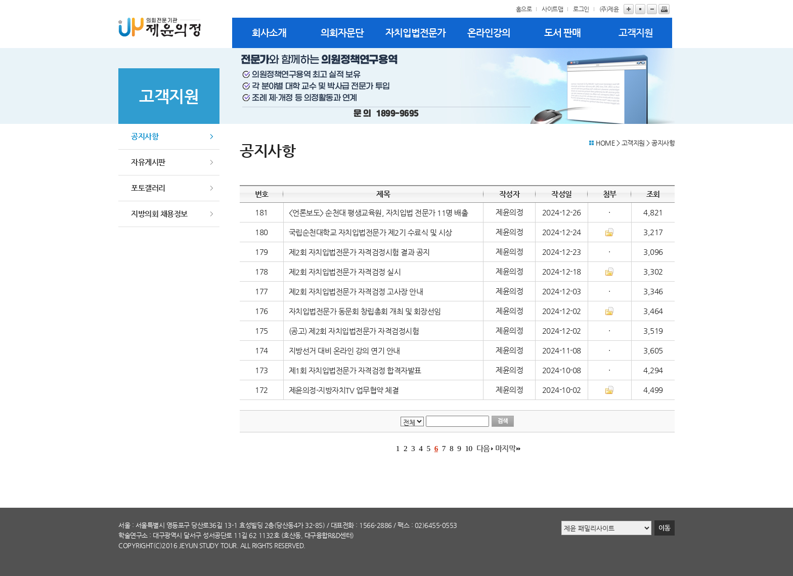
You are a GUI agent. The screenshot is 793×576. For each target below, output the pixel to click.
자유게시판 (148, 162)
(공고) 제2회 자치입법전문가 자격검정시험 (354, 331)
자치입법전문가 (415, 32)
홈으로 (524, 9)
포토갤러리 (148, 188)
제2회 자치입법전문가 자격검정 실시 (345, 272)
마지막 (505, 448)
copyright (135, 545)
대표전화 (342, 525)
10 (468, 448)
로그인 (581, 9)
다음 (483, 448)
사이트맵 (552, 9)
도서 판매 (562, 32)
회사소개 (269, 32)
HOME (605, 143)
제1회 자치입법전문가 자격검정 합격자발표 (355, 370)
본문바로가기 (0, 0)
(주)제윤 (609, 9)
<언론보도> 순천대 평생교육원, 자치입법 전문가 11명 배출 (378, 212)
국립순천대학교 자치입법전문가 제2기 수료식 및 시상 (370, 232)
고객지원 (636, 32)
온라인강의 (488, 32)
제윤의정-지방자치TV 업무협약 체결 (344, 390)
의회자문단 (342, 32)
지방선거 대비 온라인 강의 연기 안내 (344, 351)
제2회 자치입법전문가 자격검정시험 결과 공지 (360, 252)
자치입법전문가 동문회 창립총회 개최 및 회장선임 (365, 311)
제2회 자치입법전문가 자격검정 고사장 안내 (356, 291)
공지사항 (144, 136)
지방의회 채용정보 (159, 213)
